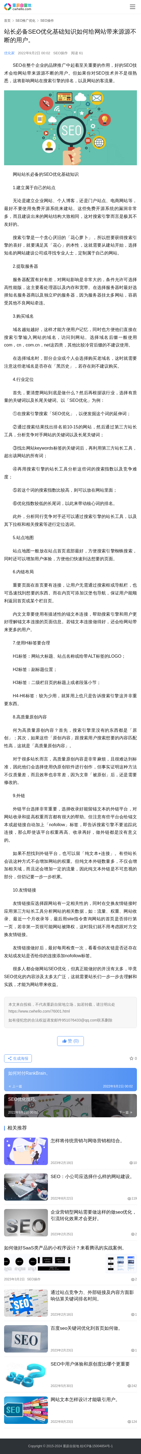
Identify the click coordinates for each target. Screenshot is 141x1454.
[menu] (132, 7)
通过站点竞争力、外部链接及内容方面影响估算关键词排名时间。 (92, 1295)
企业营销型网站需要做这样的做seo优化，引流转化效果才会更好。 (94, 1215)
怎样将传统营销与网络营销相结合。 (88, 1140)
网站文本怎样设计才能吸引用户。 (85, 1399)
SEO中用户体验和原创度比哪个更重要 (90, 1363)
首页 (7, 21)
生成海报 (18, 1058)
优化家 (9, 53)
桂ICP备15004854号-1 (96, 1446)
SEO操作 (60, 53)
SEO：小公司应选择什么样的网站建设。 (92, 1176)
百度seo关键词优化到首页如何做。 (87, 1327)
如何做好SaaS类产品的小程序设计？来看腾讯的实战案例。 (65, 1248)
